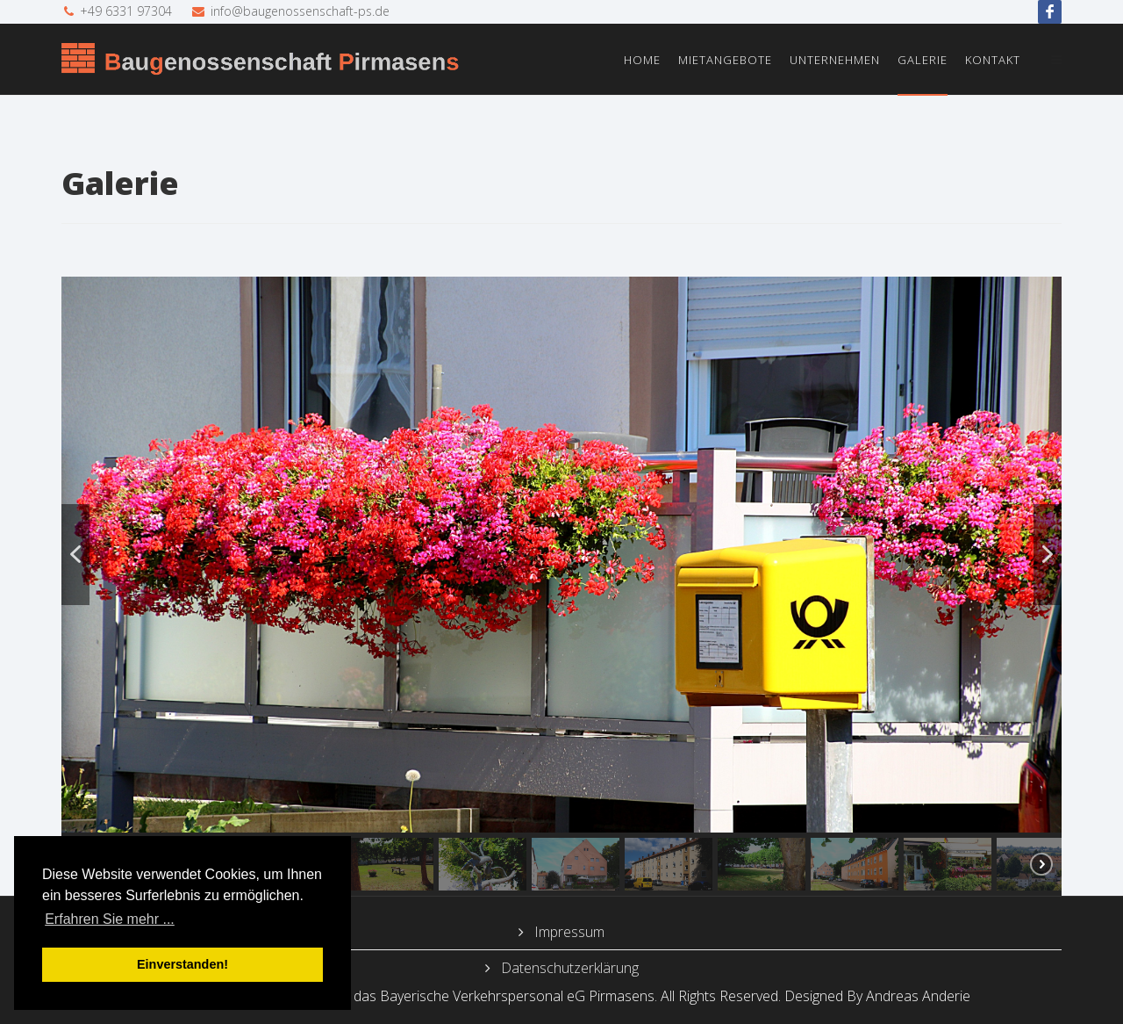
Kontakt (992, 60)
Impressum (567, 931)
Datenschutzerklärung (568, 967)
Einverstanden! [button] (182, 964)
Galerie (923, 60)
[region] (561, 586)
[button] (75, 554)
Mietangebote (725, 60)
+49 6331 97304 (126, 11)
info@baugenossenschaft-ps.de (300, 11)
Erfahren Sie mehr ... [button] (110, 919)
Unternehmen (835, 60)
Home (642, 60)
